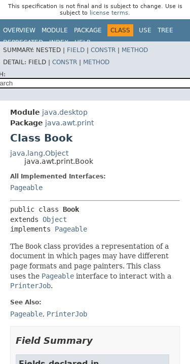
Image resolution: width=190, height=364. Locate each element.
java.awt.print (69, 123)
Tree (165, 30)
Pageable (26, 188)
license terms (109, 13)
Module (55, 30)
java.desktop (65, 112)
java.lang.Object (39, 153)
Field (76, 50)
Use (145, 30)
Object (55, 219)
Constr (103, 50)
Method (135, 50)
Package (88, 30)
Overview (19, 30)
